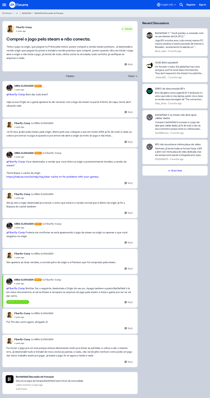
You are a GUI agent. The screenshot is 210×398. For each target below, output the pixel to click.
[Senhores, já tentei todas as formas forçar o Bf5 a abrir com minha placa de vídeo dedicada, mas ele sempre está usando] (179, 152)
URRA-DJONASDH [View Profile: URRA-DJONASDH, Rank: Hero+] (24, 85)
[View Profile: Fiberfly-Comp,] (10, 29)
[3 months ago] (174, 51)
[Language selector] (167, 5)
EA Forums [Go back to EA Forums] (6, 13)
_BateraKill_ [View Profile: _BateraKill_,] (161, 77)
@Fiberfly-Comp (15, 94)
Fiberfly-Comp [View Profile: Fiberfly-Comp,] (24, 27)
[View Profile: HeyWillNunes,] (149, 117)
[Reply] (129, 64)
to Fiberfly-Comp (52, 153)
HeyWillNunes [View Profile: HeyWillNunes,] (162, 133)
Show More (175, 170)
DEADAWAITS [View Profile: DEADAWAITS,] (161, 159)
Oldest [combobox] (133, 76)
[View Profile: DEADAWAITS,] (149, 147)
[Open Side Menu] (4, 4)
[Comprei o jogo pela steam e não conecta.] (28, 89)
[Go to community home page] (18, 5)
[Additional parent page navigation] (17, 13)
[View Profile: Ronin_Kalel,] (149, 35)
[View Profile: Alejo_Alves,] (149, 91)
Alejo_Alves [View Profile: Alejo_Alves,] (160, 103)
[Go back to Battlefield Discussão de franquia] (49, 377)
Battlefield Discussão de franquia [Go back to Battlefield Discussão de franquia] (49, 13)
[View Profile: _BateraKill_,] (149, 65)
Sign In (202, 4)
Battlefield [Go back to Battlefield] (26, 13)
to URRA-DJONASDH (42, 123)
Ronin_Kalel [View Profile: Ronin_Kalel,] (160, 51)
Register (191, 4)
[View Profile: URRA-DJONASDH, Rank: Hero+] (9, 88)
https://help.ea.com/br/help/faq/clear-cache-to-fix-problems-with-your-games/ (52, 176)
